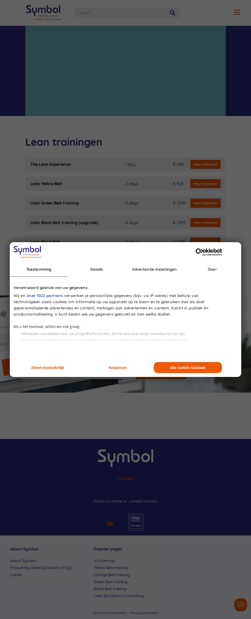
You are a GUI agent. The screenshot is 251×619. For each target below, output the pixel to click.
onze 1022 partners (44, 295)
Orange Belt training (112, 574)
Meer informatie (205, 164)
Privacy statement (144, 613)
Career (16, 574)
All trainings (104, 560)
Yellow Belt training (111, 567)
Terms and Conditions (110, 613)
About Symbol (23, 560)
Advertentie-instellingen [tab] (154, 269)
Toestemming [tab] (38, 269)
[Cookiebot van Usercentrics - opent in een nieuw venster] (199, 252)
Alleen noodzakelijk (47, 367)
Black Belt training (110, 588)
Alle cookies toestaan (188, 367)
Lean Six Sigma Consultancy (119, 595)
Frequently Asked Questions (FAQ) (41, 567)
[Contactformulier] (240, 604)
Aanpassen (118, 367)
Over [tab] (212, 269)
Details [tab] (96, 269)
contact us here (143, 501)
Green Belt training (110, 581)
